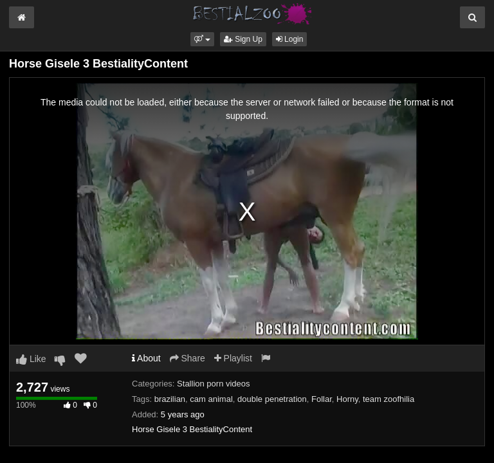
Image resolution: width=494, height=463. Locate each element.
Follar (321, 399)
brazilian (169, 399)
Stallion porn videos (213, 383)
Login (290, 39)
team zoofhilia (388, 399)
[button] (202, 39)
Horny (347, 399)
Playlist (233, 358)
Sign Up (243, 39)
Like (31, 359)
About (146, 358)
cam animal (211, 399)
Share (187, 358)
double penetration (272, 399)
